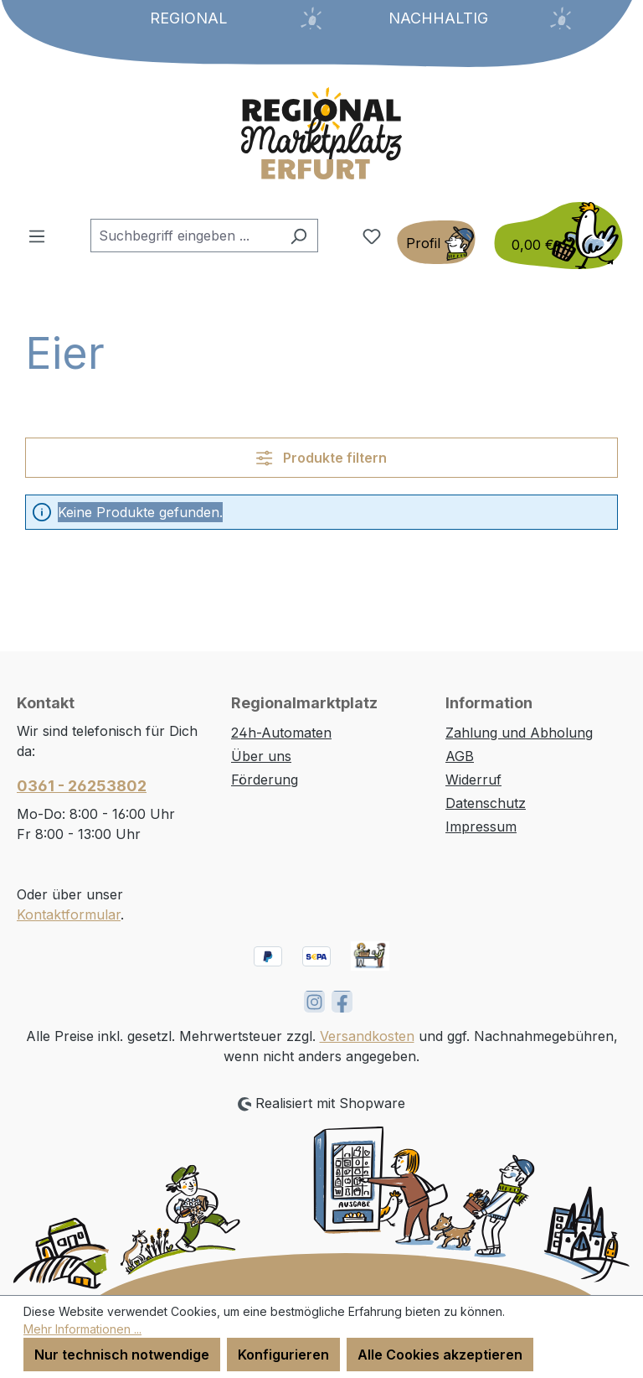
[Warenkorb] (553, 235)
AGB (459, 756)
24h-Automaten (281, 732)
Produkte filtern (321, 457)
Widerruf (473, 779)
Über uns (261, 756)
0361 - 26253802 (82, 786)
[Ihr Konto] (436, 242)
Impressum (481, 826)
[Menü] (37, 235)
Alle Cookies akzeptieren (440, 1354)
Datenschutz (485, 803)
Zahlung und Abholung (519, 732)
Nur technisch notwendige (121, 1354)
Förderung (264, 779)
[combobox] (185, 235)
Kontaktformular (69, 914)
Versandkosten (367, 1036)
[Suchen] (298, 235)
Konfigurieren (283, 1354)
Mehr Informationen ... (82, 1329)
